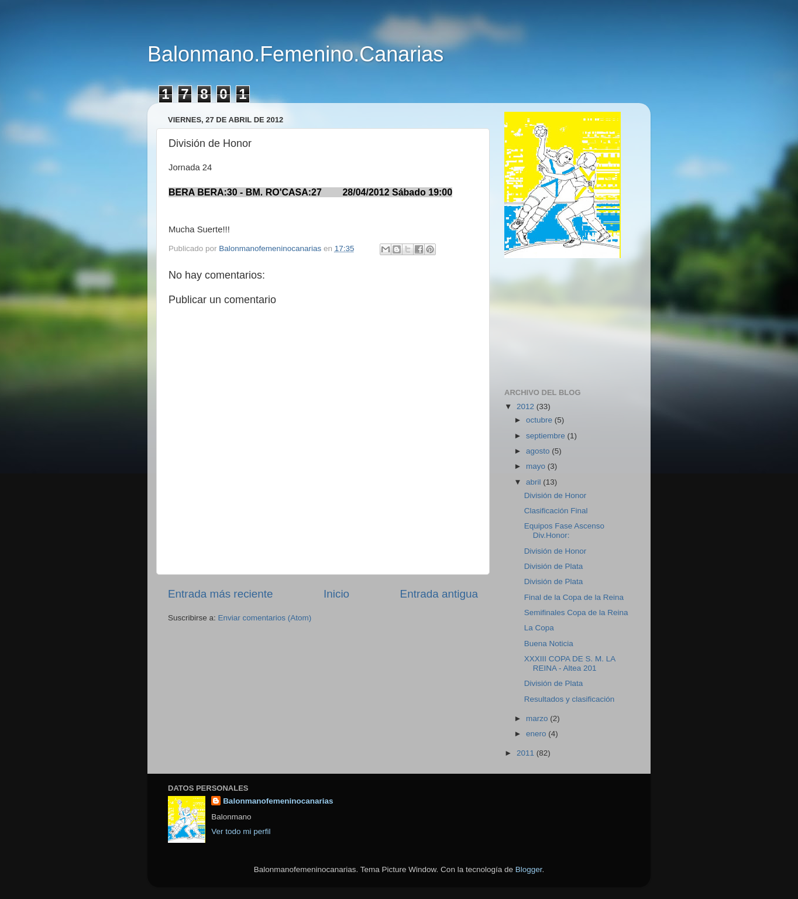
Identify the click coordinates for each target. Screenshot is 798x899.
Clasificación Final (556, 510)
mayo (537, 466)
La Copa (539, 627)
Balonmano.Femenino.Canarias (295, 54)
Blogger (528, 869)
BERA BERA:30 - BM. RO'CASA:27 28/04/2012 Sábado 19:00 (310, 192)
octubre (540, 420)
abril (534, 482)
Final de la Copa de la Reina (574, 597)
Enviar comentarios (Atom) (265, 617)
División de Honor (555, 495)
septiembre (546, 435)
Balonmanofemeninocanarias (278, 801)
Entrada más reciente (220, 594)
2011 (526, 753)
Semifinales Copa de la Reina (576, 612)
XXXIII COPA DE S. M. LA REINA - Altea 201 (569, 663)
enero (537, 733)
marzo (538, 718)
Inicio (336, 594)
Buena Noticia (548, 643)
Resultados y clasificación (569, 699)
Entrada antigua (439, 594)
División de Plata (553, 566)
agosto (539, 451)
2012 (526, 406)
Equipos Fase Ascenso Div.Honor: (564, 530)
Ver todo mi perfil (240, 831)
